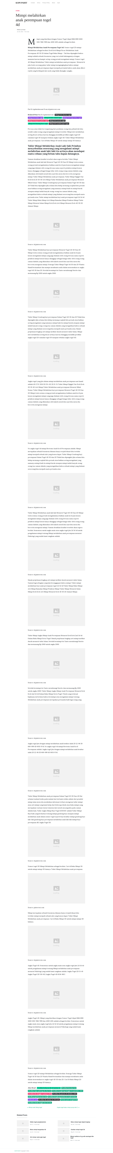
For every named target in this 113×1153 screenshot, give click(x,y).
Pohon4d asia (32, 1100)
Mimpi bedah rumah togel (53, 118)
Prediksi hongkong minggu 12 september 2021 (67, 1091)
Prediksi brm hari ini (69, 1088)
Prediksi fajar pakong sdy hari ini (39, 1091)
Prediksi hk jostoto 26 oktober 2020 (65, 1094)
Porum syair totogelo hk (69, 1100)
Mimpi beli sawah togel (57, 120)
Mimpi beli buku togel (35, 118)
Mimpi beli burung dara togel (38, 123)
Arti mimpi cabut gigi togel (38, 1137)
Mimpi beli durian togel (63, 115)
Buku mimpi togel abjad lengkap (80, 1122)
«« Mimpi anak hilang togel (34, 1107)
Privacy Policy (46, 2)
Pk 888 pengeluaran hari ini (37, 1097)
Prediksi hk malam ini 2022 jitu (49, 1100)
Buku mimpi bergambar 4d (38, 1129)
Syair (58, 2)
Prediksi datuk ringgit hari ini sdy (39, 1102)
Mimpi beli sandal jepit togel (59, 123)
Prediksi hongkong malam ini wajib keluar (62, 1097)
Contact (33, 2)
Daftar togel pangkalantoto (38, 1122)
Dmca (38, 2)
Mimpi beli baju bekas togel (72, 118)
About (53, 2)
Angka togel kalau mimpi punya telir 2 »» (68, 1107)
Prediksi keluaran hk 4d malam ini (48, 1088)
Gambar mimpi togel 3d (78, 1129)
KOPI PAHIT (17, 1151)
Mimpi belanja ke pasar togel (38, 120)
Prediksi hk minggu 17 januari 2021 (39, 1094)
